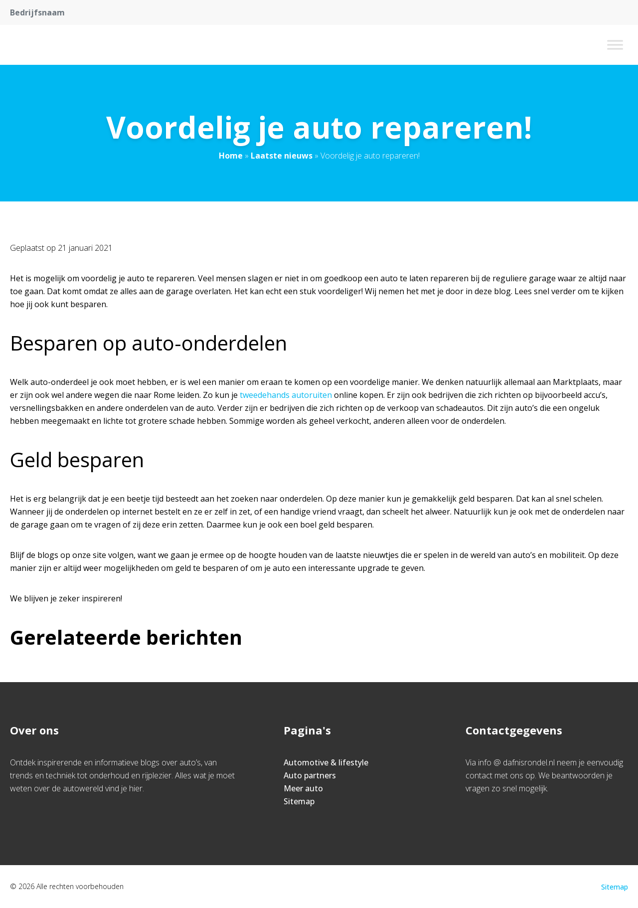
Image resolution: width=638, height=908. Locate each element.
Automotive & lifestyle (326, 762)
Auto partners (310, 775)
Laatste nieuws (282, 155)
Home (231, 155)
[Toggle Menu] (615, 44)
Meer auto (303, 788)
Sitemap (299, 801)
